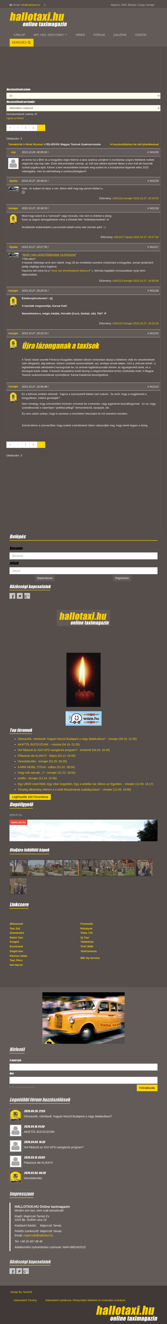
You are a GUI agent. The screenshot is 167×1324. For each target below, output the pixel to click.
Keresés (21, 42)
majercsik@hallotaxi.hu (38, 1235)
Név (11, 1073)
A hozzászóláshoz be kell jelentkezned (134, 144)
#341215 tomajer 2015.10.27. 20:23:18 (135, 323)
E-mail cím (15, 1060)
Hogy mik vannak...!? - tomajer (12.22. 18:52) (46, 772)
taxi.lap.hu (16, 964)
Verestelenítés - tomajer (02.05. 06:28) (42, 761)
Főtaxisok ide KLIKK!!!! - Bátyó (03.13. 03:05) (46, 755)
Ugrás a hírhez (15, 118)
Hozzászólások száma (18, 89)
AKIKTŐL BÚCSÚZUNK (39, 1131)
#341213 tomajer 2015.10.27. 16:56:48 (135, 280)
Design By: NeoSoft (21, 1292)
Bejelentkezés (45, 578)
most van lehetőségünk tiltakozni (70, 270)
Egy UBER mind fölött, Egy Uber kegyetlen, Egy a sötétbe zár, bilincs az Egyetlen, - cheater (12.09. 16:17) (85, 784)
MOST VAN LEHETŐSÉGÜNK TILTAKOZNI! (49, 254)
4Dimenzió (16, 923)
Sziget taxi (16, 951)
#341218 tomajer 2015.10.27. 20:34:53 (135, 198)
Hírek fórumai (34, 144)
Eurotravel (16, 946)
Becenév (15, 548)
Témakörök (15, 144)
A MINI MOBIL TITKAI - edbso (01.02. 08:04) (46, 767)
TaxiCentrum (88, 951)
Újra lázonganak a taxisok (60, 345)
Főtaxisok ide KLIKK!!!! (38, 1162)
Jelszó (13, 563)
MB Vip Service (90, 958)
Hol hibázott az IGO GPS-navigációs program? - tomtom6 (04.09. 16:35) (64, 750)
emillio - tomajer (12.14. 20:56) (37, 778)
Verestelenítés (33, 1178)
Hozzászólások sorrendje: (20, 101)
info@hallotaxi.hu (30, 5)
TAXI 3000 (86, 946)
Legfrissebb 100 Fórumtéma (30, 797)
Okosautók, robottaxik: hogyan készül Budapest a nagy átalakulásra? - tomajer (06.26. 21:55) (77, 739)
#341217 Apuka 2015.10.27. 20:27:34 (136, 237)
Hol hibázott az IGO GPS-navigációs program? (54, 1147)
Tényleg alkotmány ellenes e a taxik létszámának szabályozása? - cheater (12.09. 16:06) (74, 789)
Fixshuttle (86, 923)
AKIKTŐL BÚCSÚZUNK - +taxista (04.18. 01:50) (49, 744)
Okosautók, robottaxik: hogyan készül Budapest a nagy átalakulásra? (68, 1116)
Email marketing (16, 1087)
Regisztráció (122, 578)
